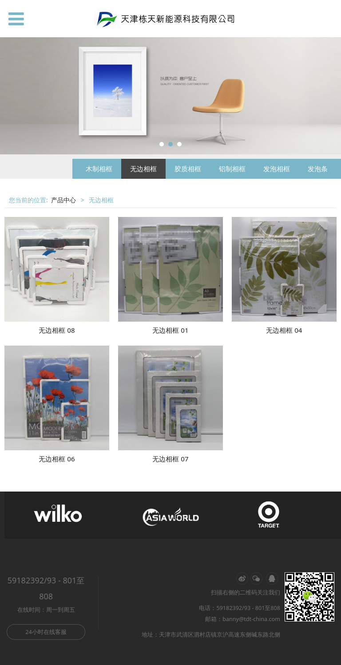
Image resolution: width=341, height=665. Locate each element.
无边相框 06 (57, 458)
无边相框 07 (170, 458)
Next (329, 96)
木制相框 (99, 168)
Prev (12, 96)
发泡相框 (276, 168)
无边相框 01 (170, 330)
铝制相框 (232, 168)
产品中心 (63, 200)
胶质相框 (187, 168)
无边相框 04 (284, 330)
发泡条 (318, 168)
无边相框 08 (57, 330)
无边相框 (143, 168)
